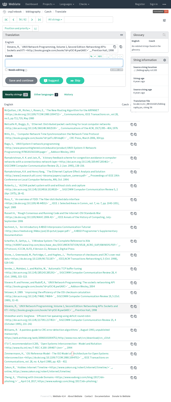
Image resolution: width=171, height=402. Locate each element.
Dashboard (31, 4)
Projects (49, 4)
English (9, 42)
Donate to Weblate (121, 396)
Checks (84, 4)
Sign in (154, 4)
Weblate (11, 4)
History (68, 94)
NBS (100, 56)
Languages (67, 4)
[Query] (88, 19)
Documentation (102, 396)
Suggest (51, 80)
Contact (89, 396)
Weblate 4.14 (59, 396)
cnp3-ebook (15, 12)
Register (140, 4)
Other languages (46, 94)
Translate (60, 12)
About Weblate (75, 396)
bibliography (33, 12)
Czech (48, 12)
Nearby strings (16, 94)
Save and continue (21, 80)
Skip (75, 80)
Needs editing (14, 70)
